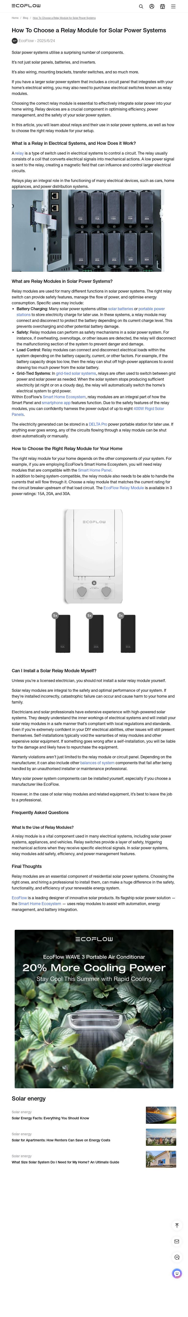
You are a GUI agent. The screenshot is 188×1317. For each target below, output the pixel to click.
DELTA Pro (98, 424)
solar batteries (120, 309)
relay (19, 153)
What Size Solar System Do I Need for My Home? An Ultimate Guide (65, 1162)
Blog (25, 18)
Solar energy (22, 1112)
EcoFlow (19, 898)
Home (15, 18)
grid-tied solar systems (76, 373)
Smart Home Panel (94, 470)
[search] (141, 6)
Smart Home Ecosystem (64, 397)
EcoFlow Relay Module (124, 488)
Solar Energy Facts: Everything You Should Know (50, 1118)
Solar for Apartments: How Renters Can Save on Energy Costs (61, 1140)
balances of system (97, 763)
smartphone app (56, 402)
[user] (152, 6)
